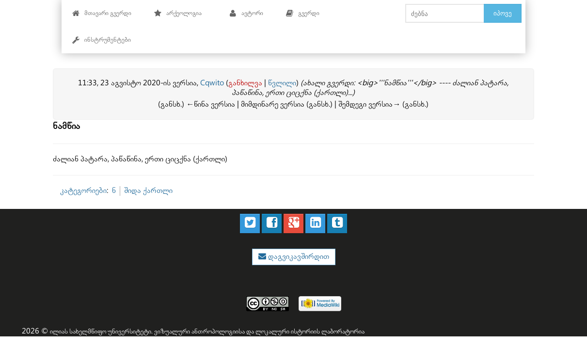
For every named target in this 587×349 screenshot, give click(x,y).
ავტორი (246, 13)
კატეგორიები (83, 190)
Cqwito (212, 83)
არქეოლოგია (178, 13)
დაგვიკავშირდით (297, 256)
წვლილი (282, 83)
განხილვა (245, 83)
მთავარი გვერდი (101, 13)
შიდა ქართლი (148, 190)
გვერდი (302, 13)
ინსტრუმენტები (101, 40)
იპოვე (502, 13)
